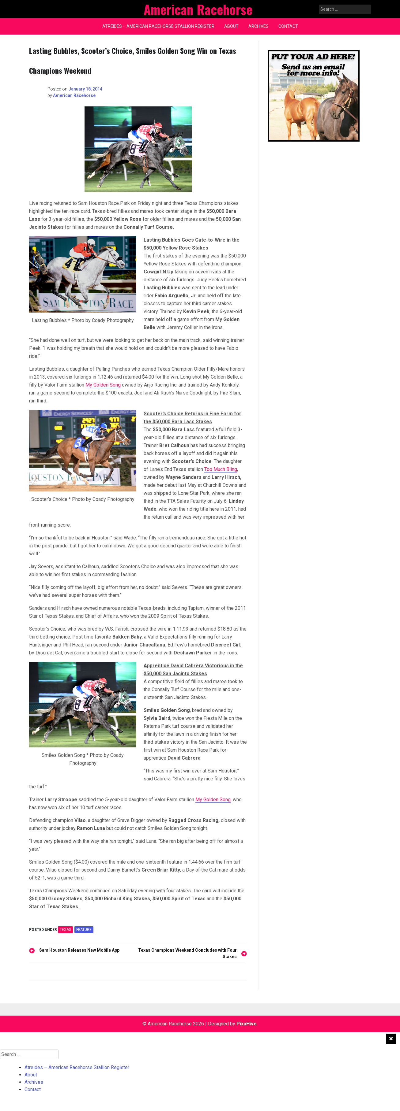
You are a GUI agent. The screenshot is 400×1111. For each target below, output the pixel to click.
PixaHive (246, 1024)
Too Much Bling (220, 469)
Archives (258, 26)
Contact (288, 26)
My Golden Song (103, 385)
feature (84, 930)
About (231, 26)
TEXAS (65, 930)
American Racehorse (74, 95)
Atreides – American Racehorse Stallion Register (158, 26)
